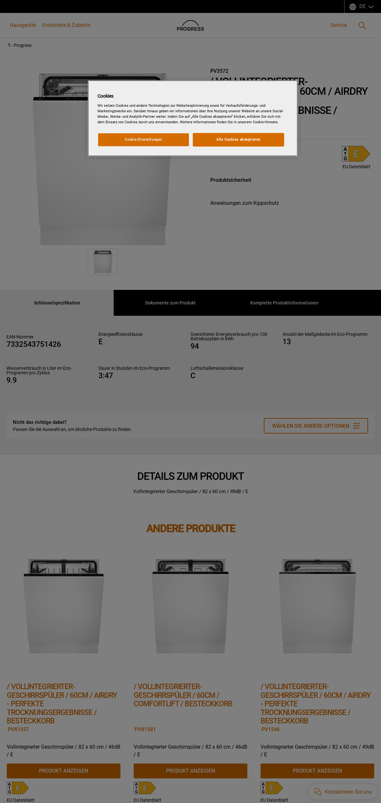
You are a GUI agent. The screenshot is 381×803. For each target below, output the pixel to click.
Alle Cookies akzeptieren (238, 139)
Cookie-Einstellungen (143, 139)
